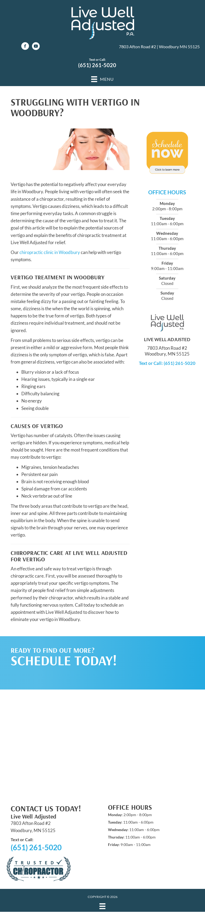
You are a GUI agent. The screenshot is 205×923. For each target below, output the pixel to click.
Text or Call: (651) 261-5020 (167, 363)
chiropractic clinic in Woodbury (49, 252)
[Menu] (102, 906)
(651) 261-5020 (97, 65)
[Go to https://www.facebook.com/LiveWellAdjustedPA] (25, 46)
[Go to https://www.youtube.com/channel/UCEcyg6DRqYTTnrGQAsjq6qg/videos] (36, 46)
